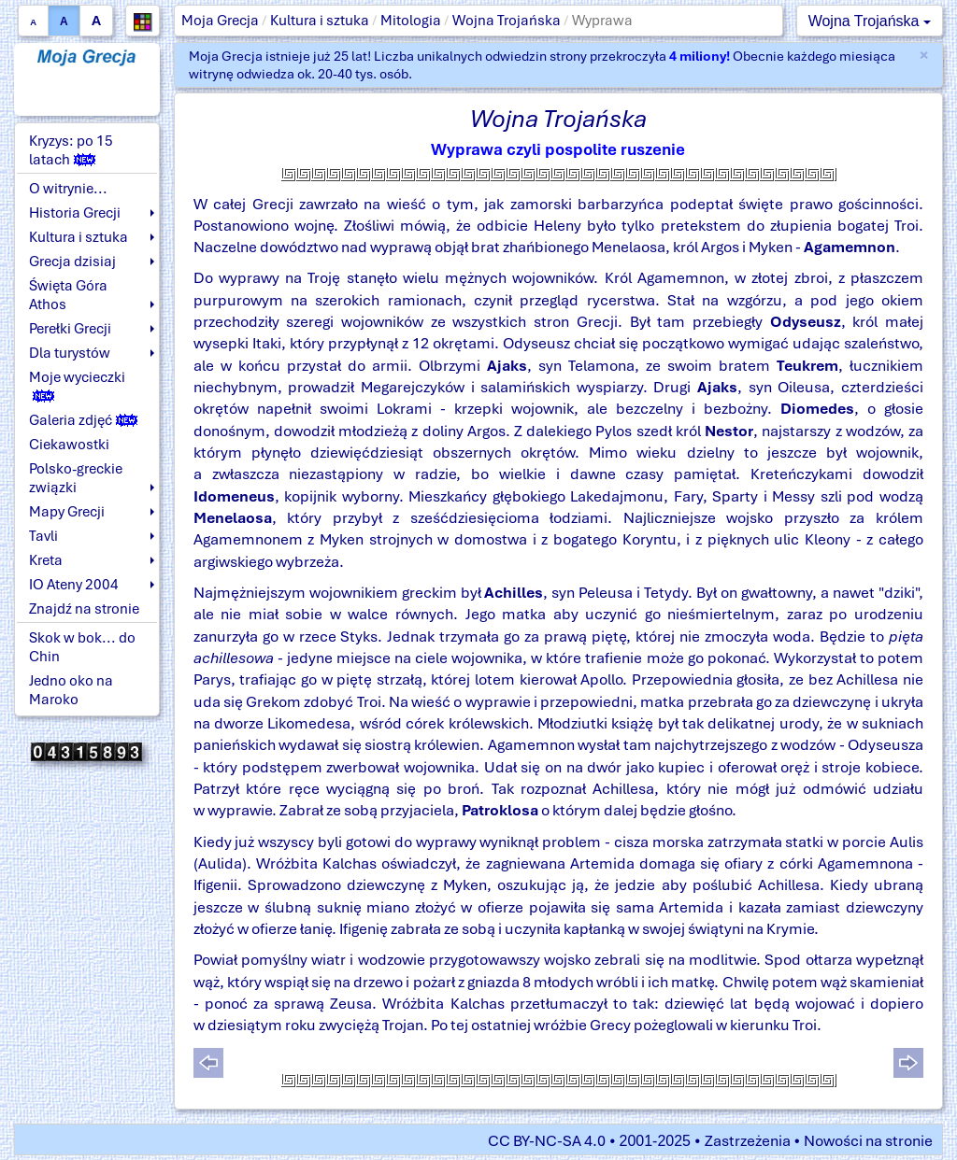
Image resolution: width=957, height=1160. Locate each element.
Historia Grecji (75, 213)
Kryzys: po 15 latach (71, 150)
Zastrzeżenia (748, 1141)
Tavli (43, 536)
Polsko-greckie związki (75, 478)
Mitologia (410, 20)
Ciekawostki (69, 444)
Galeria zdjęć (83, 420)
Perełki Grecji (70, 328)
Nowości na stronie (868, 1141)
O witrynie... (68, 188)
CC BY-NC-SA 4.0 (547, 1141)
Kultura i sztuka (319, 20)
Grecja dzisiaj (72, 261)
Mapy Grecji (67, 511)
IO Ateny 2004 (74, 584)
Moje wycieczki (77, 385)
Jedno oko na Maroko (71, 690)
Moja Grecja (220, 20)
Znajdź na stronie (84, 609)
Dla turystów (69, 353)
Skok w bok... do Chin (82, 647)
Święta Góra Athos (68, 295)
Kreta (46, 560)
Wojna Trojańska (506, 20)
